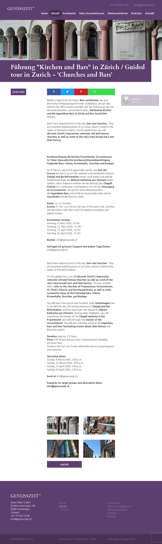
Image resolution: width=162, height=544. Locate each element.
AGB (93, 539)
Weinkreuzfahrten (118, 13)
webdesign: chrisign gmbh (121, 539)
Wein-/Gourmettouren (91, 13)
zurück (64, 464)
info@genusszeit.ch (144, 5)
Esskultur (136, 13)
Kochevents (69, 13)
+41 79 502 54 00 (119, 5)
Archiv (64, 509)
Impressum (65, 539)
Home (44, 13)
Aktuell (55, 13)
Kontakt (149, 13)
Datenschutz (81, 539)
